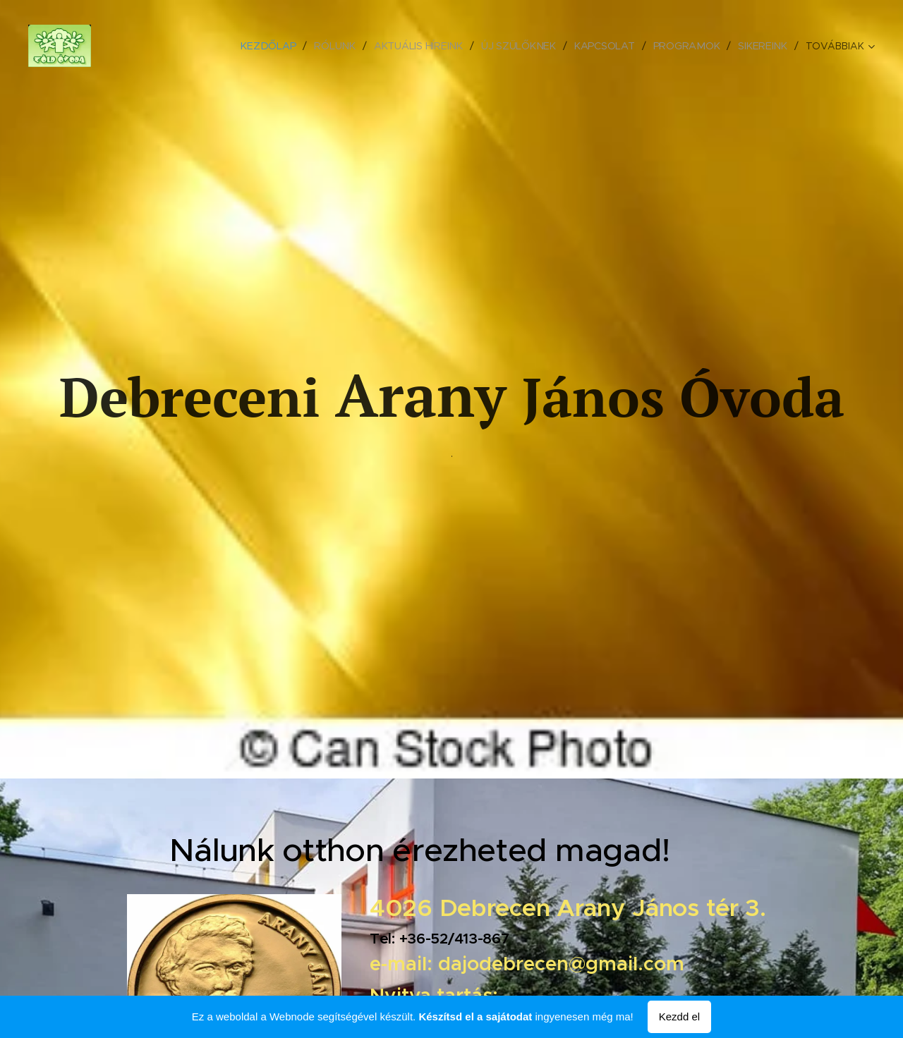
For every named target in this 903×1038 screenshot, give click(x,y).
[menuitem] (272, 45)
